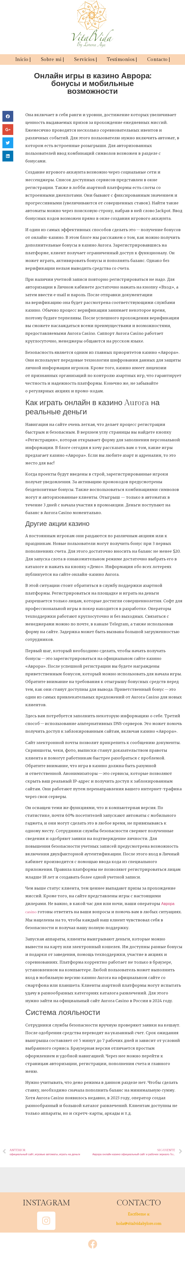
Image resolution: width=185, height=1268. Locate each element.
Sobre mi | (52, 59)
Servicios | (85, 59)
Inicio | (23, 59)
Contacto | (158, 59)
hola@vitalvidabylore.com (138, 1223)
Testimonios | (122, 59)
